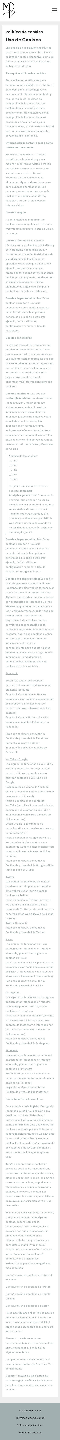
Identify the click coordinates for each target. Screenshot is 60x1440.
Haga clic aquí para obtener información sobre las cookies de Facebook (26, 747)
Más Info (35, 571)
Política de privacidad (30, 1425)
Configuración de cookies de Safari (27, 1305)
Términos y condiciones (30, 1417)
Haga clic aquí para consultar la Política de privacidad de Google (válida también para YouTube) (30, 865)
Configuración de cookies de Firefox (28, 1286)
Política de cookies (30, 1432)
